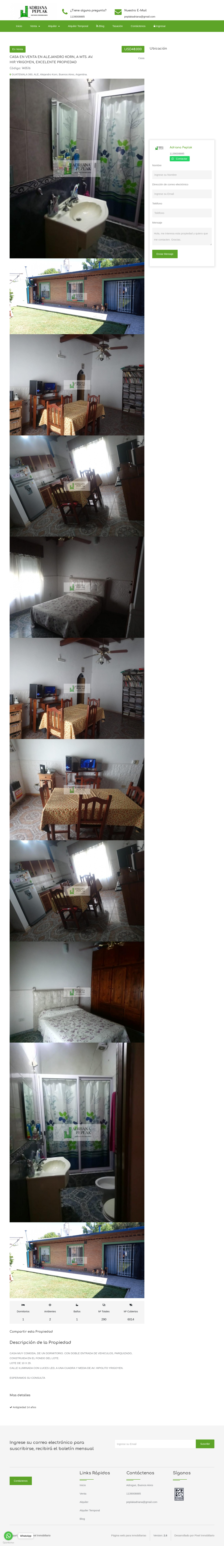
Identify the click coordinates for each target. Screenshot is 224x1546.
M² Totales (103, 1312)
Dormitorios (23, 1312)
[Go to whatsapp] (8, 1535)
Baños (77, 1312)
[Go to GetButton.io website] (8, 1542)
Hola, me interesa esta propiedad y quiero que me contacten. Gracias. (182, 236)
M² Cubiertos (130, 1312)
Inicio (19, 26)
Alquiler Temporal (78, 26)
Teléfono (157, 203)
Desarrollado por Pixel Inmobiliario (194, 1535)
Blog (100, 26)
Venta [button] (34, 26)
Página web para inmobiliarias (128, 1535)
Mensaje (157, 222)
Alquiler (84, 1501)
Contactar (181, 158)
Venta (83, 1493)
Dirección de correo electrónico (170, 184)
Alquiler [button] (53, 26)
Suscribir (205, 1443)
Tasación (118, 26)
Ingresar (160, 26)
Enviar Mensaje (164, 254)
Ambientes (50, 1312)
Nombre (157, 165)
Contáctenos (138, 26)
